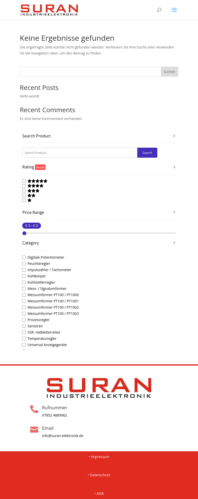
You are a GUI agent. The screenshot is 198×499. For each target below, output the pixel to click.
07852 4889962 (54, 415)
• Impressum (99, 456)
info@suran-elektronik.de (62, 435)
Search (147, 153)
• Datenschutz (99, 475)
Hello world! (29, 96)
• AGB (99, 493)
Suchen (170, 71)
